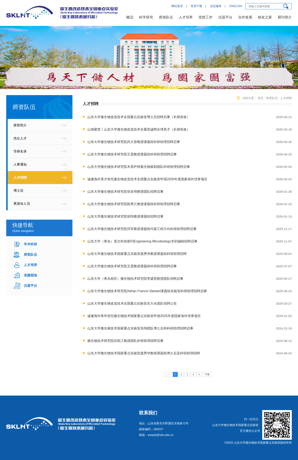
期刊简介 (285, 17)
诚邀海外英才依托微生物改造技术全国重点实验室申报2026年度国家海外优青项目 (147, 179)
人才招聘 (20, 177)
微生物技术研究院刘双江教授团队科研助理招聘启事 (125, 341)
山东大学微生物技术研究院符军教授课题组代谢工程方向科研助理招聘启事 (142, 229)
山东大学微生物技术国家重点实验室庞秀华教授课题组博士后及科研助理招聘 (143, 353)
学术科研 (30, 244)
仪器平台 (225, 17)
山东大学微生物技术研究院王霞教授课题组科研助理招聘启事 (132, 154)
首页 (260, 98)
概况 (129, 17)
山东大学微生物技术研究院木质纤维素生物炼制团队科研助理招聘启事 (138, 166)
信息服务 (216, 6)
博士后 (18, 190)
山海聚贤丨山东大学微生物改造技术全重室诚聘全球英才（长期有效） (138, 129)
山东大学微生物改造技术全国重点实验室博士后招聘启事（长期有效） (138, 117)
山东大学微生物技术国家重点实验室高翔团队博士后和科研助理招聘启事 (140, 328)
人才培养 (186, 17)
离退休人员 (21, 203)
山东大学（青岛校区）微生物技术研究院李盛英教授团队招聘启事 (135, 278)
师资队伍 (166, 17)
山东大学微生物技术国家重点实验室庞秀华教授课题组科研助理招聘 (137, 253)
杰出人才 (20, 138)
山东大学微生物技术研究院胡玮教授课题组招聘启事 (125, 216)
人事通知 (20, 164)
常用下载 (196, 6)
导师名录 (20, 151)
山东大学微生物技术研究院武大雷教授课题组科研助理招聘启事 (133, 142)
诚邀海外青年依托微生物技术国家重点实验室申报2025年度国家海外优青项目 (144, 316)
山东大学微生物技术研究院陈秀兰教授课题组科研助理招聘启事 (133, 204)
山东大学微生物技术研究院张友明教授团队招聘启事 (125, 191)
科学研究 (146, 17)
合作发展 (245, 17)
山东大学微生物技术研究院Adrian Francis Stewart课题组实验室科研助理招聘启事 (147, 291)
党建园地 (30, 275)
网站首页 (177, 6)
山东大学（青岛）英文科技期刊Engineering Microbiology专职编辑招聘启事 (142, 241)
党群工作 (205, 17)
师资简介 (20, 125)
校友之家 (265, 17)
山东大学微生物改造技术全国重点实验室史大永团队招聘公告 (132, 303)
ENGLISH (236, 6)
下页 (207, 374)
